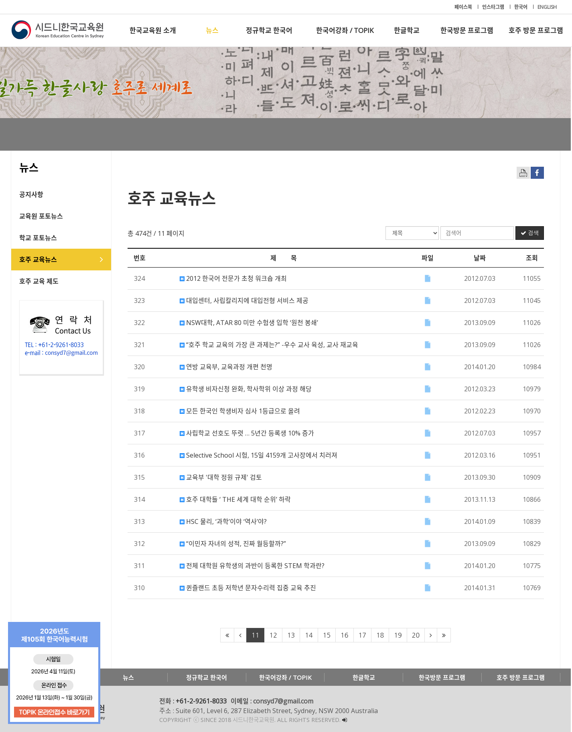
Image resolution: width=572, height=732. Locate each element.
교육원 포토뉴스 (41, 216)
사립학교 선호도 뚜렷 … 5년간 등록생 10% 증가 (247, 433)
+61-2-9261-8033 (201, 701)
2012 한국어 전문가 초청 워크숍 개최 (233, 278)
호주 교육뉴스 (38, 259)
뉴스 (212, 30)
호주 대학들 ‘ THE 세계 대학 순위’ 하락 (235, 499)
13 (291, 635)
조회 (532, 258)
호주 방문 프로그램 (536, 30)
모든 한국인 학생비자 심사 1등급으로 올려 (240, 411)
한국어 (521, 7)
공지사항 (32, 194)
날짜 (480, 258)
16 (345, 635)
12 (274, 635)
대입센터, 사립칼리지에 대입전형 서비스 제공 (244, 300)
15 (327, 635)
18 (380, 635)
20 (416, 635)
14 (309, 635)
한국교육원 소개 (153, 30)
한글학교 (407, 30)
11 (256, 635)
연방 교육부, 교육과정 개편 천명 (226, 366)
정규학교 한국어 (269, 30)
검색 (530, 233)
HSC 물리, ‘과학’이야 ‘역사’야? (223, 521)
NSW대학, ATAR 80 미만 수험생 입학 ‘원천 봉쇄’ (249, 322)
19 (398, 635)
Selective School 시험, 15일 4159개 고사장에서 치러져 (259, 455)
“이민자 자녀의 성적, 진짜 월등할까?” (233, 543)
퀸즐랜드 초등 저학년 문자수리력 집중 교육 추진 (248, 587)
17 (363, 635)
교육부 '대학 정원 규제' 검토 (221, 477)
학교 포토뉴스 (38, 237)
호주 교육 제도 (39, 281)
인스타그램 (493, 7)
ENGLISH (547, 7)
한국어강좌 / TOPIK (344, 30)
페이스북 (463, 7)
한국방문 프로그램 (466, 30)
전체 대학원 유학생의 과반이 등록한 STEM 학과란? (252, 565)
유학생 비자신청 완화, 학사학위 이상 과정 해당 (246, 388)
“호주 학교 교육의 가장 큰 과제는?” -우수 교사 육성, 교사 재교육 (269, 344)
